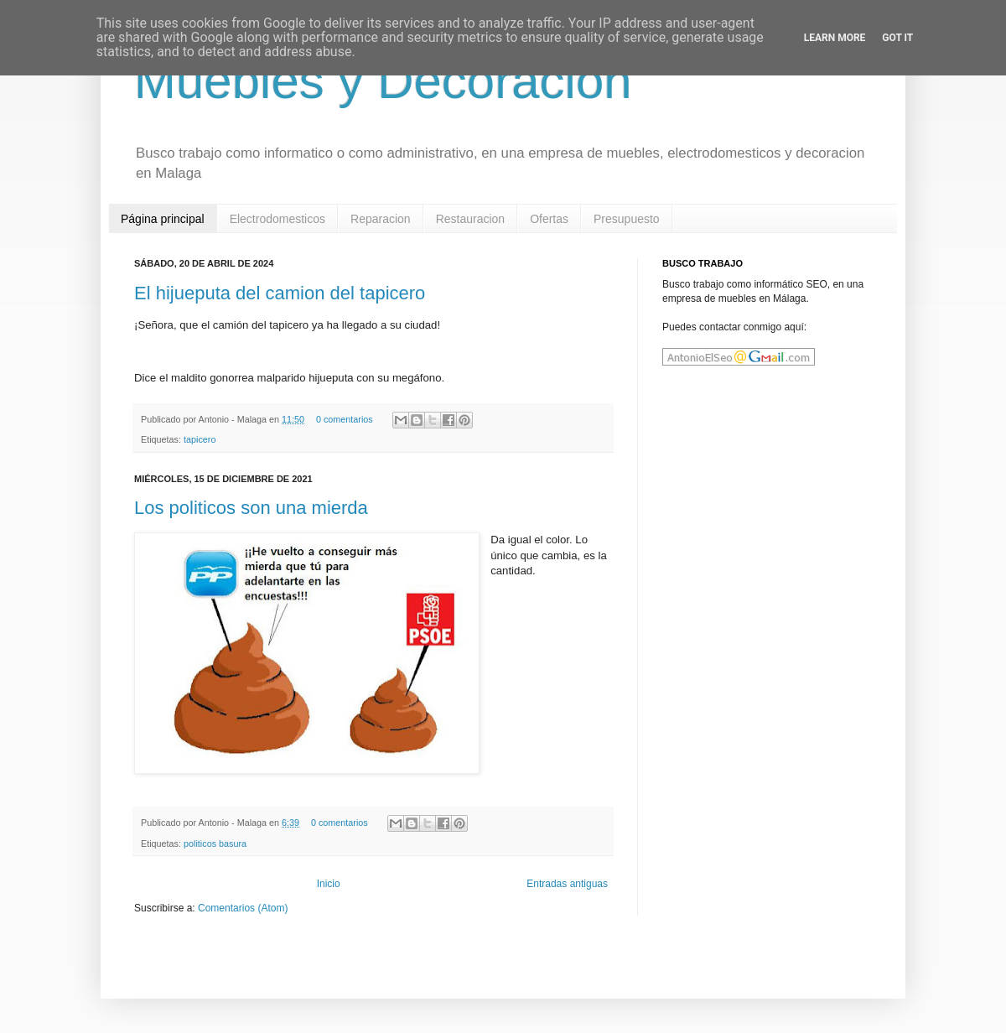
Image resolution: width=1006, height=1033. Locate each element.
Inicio (328, 884)
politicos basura (215, 843)
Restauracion (471, 219)
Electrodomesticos (277, 219)
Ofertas (549, 219)
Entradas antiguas (567, 884)
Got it (897, 38)
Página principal (163, 219)
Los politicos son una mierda (251, 507)
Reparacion (380, 219)
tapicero (199, 439)
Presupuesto (627, 219)
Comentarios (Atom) (243, 908)
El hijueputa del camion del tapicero (279, 293)
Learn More (835, 38)
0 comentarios (344, 419)
